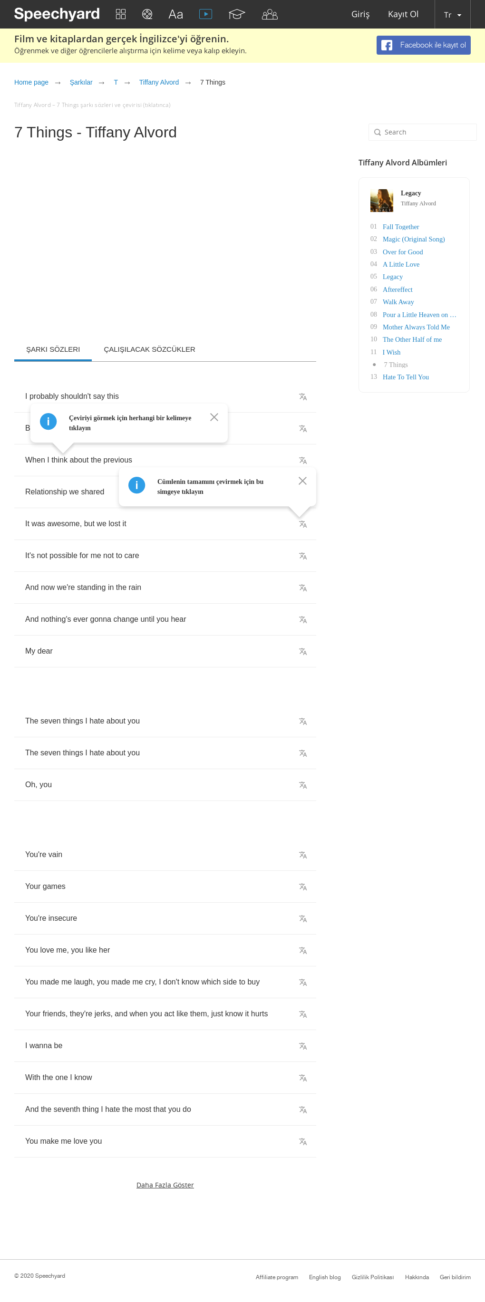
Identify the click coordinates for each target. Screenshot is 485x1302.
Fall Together (402, 226)
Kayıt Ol (403, 14)
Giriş (360, 14)
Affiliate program (277, 1277)
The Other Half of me (413, 337)
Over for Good (403, 251)
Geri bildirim (455, 1277)
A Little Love (402, 263)
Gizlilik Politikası (373, 1277)
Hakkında (417, 1277)
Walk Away (399, 300)
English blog (325, 1277)
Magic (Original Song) (414, 238)
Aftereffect (398, 288)
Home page (31, 82)
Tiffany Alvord (159, 82)
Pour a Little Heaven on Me (421, 313)
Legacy (394, 276)
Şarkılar (81, 82)
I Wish (392, 350)
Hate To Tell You (406, 374)
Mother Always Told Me (417, 325)
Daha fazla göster (165, 1184)
